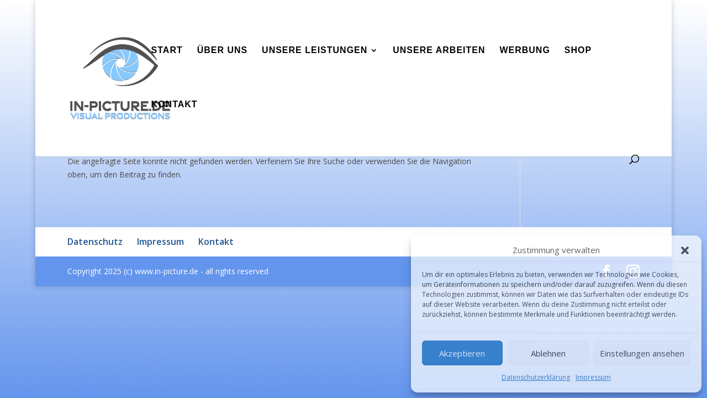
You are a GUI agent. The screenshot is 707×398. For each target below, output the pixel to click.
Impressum (593, 377)
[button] (684, 250)
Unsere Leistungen (314, 50)
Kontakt (174, 105)
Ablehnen (548, 353)
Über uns (222, 50)
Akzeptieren (462, 353)
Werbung (524, 50)
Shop (578, 50)
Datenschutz (95, 241)
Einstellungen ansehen (642, 353)
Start (167, 50)
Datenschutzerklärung (536, 377)
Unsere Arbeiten (439, 50)
